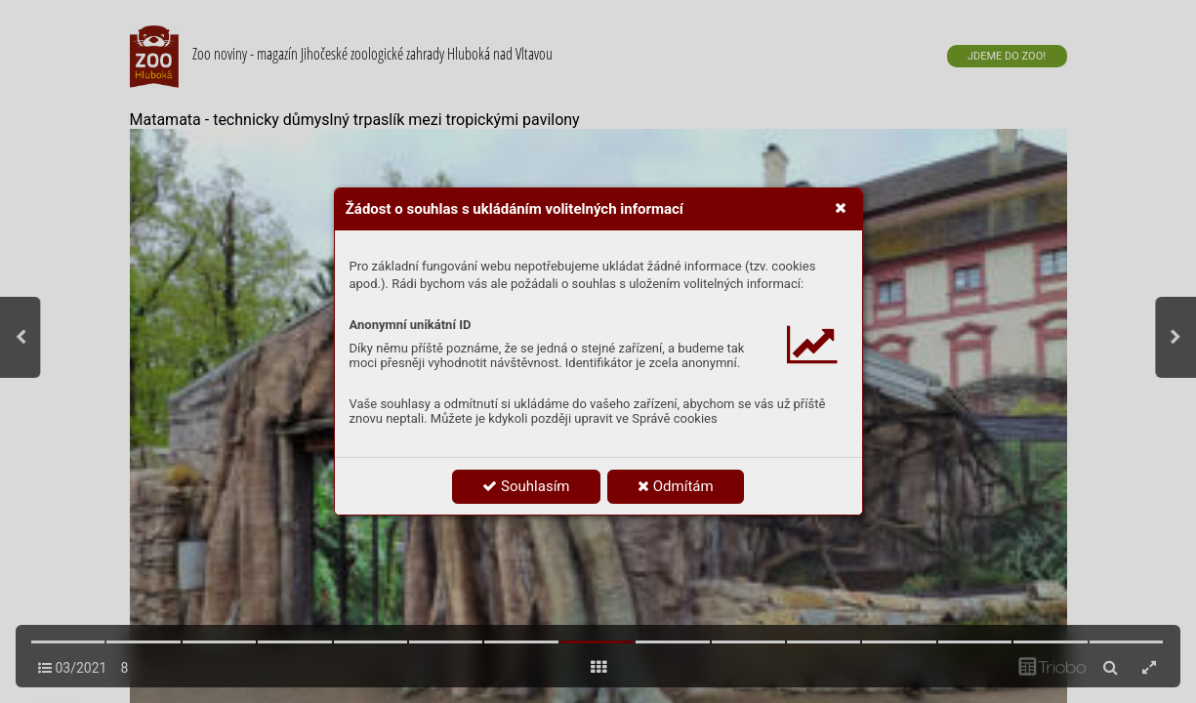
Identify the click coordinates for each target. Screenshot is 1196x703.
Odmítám (676, 486)
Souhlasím (525, 486)
